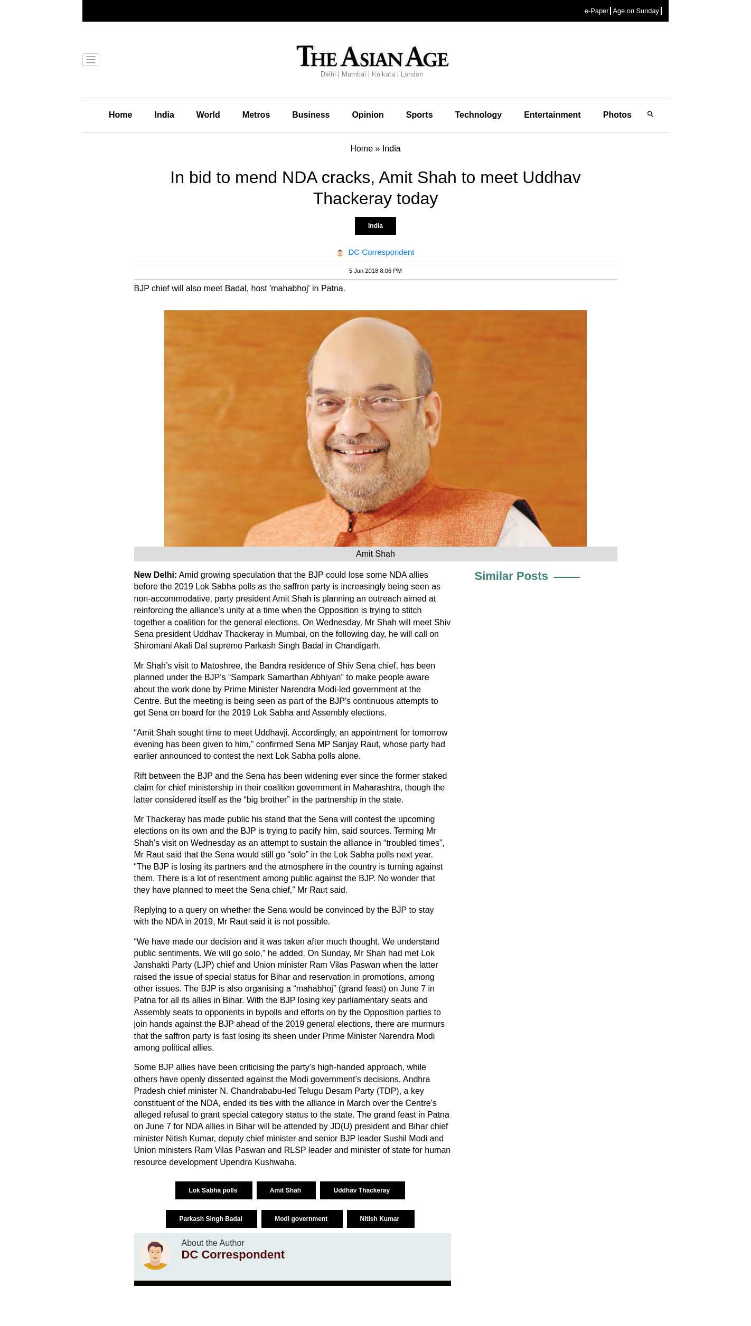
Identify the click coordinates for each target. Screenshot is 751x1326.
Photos (617, 114)
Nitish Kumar (380, 1219)
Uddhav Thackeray (362, 1190)
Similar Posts (511, 576)
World (208, 114)
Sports (419, 114)
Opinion (367, 114)
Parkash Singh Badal (211, 1219)
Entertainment (552, 114)
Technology (478, 114)
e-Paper (597, 11)
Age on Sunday (636, 11)
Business (311, 114)
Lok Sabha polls (214, 1190)
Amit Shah (286, 1190)
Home (120, 114)
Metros (256, 114)
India (164, 114)
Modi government (302, 1219)
